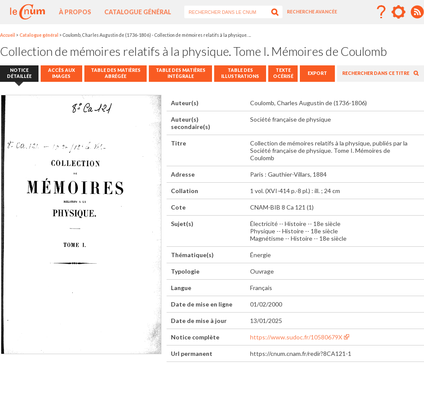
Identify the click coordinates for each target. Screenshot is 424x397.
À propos (75, 12)
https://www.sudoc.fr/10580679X (296, 337)
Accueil (7, 35)
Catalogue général (137, 12)
